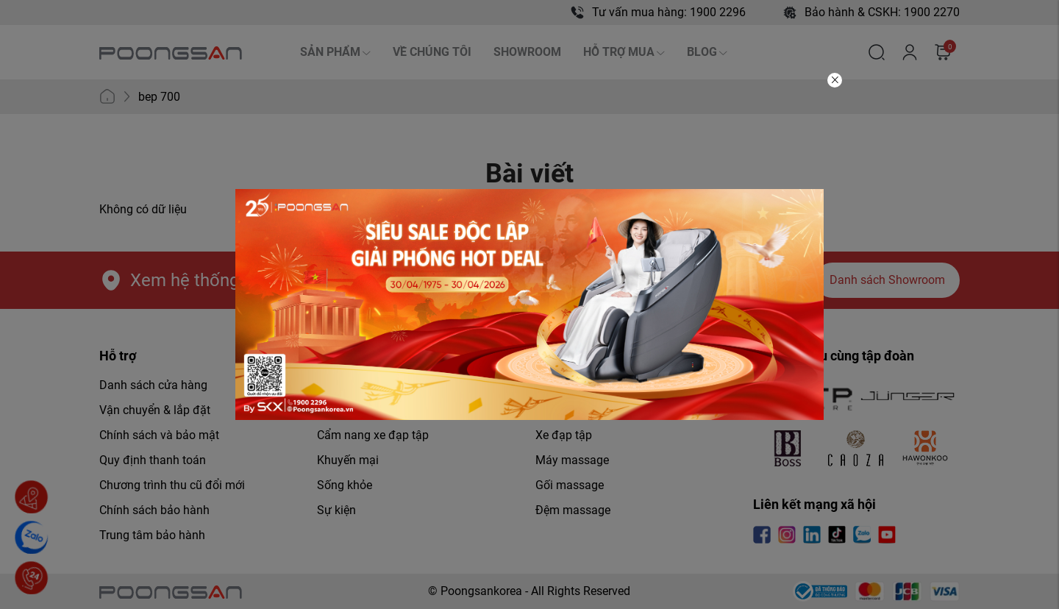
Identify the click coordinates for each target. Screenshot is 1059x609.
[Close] (834, 80)
